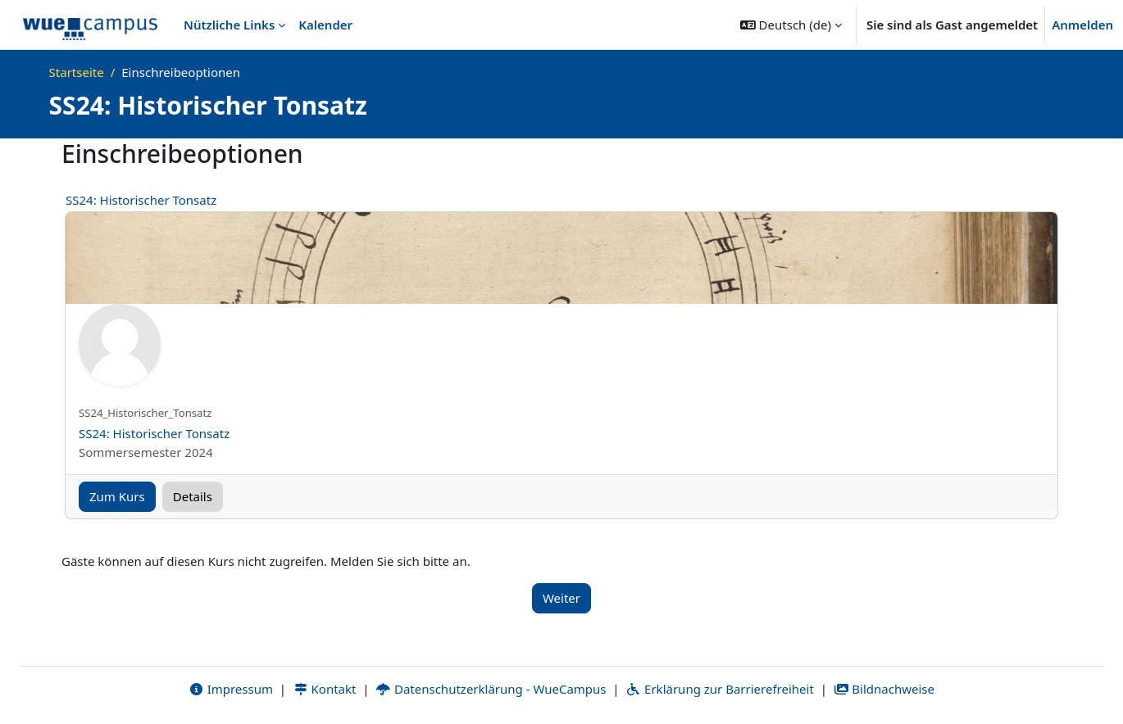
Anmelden (1082, 24)
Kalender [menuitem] (325, 24)
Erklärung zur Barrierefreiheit (719, 689)
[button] (791, 24)
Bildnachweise (884, 689)
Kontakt (325, 689)
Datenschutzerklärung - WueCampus (490, 689)
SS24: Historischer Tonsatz (141, 200)
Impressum (231, 689)
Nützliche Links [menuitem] (229, 24)
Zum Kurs (117, 496)
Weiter (561, 598)
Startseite (76, 72)
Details (192, 496)
